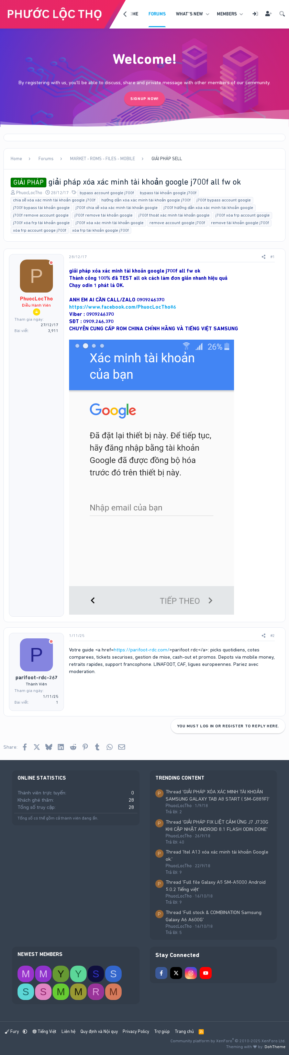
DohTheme (275, 1046)
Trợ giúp (162, 1031)
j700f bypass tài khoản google (41, 207)
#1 (272, 256)
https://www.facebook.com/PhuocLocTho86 (122, 307)
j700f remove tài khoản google (104, 215)
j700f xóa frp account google (242, 215)
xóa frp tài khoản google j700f (100, 230)
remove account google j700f (177, 222)
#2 (272, 635)
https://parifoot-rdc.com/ (141, 650)
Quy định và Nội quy (99, 1031)
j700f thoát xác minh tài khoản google (174, 215)
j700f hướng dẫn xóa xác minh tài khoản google (208, 207)
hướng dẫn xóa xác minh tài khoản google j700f (146, 200)
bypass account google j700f (107, 192)
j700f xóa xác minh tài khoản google (110, 222)
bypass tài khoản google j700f (168, 192)
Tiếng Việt (44, 1031)
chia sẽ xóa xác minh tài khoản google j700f (54, 200)
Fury (12, 1031)
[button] (207, 14)
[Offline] (51, 263)
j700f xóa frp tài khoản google (41, 222)
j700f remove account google (41, 215)
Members (227, 14)
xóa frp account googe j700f (39, 230)
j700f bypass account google (224, 200)
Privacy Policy (136, 1031)
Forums (157, 14)
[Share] (263, 257)
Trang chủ (184, 1031)
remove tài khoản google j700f (240, 222)
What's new (189, 14)
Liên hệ (69, 1031)
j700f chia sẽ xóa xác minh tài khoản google (117, 207)
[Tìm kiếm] (282, 14)
